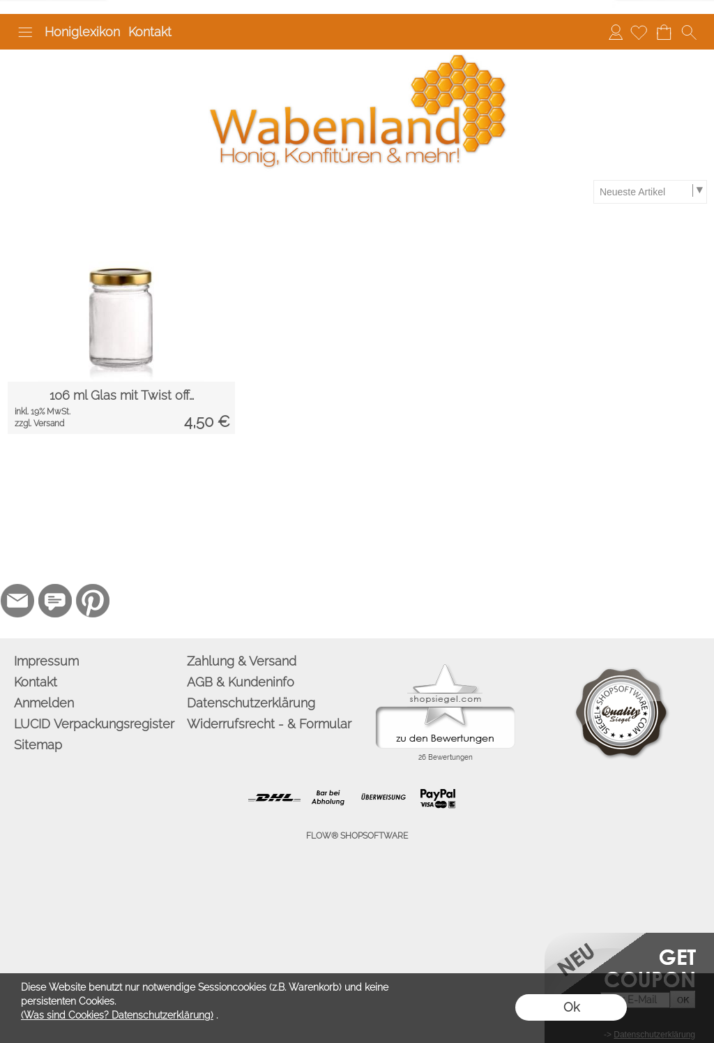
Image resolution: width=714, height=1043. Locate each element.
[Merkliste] (639, 32)
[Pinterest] (92, 600)
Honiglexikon (82, 31)
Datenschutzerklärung (251, 703)
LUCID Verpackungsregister (94, 723)
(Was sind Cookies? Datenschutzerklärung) (117, 1015)
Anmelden (616, 31)
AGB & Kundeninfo (240, 682)
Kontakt (150, 31)
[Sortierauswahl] (650, 191)
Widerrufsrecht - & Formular (269, 723)
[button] (25, 32)
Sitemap (38, 744)
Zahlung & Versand (241, 661)
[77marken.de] (55, 600)
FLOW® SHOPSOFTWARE (357, 836)
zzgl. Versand (39, 423)
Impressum (46, 661)
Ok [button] (571, 1007)
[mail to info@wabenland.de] (17, 600)
